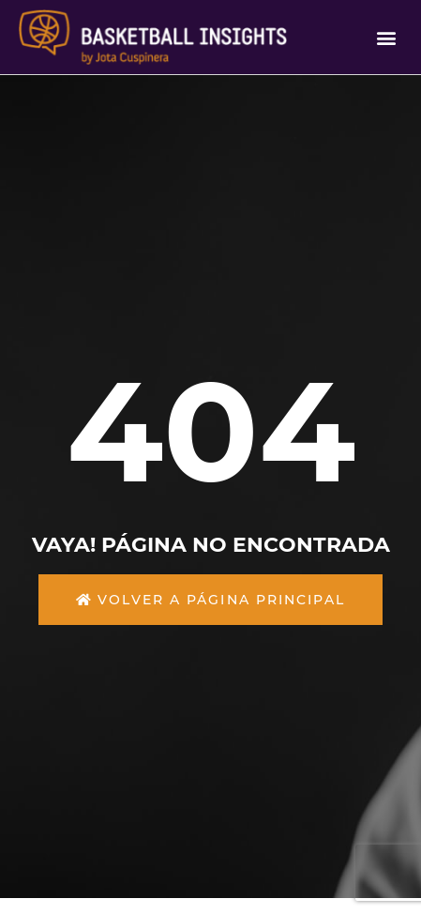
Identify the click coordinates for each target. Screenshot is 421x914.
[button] (386, 37)
